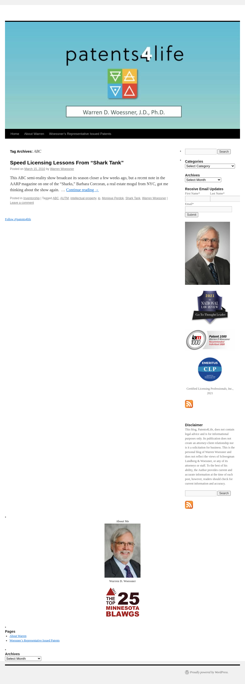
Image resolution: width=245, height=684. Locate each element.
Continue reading (82, 190)
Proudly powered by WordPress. (209, 672)
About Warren (34, 134)
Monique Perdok (113, 198)
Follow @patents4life (18, 219)
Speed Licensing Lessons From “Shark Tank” (67, 162)
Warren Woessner (62, 169)
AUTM (64, 198)
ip (99, 198)
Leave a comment (22, 202)
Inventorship (31, 198)
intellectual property (83, 198)
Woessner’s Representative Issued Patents (80, 134)
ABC (55, 198)
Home (14, 134)
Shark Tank (133, 198)
